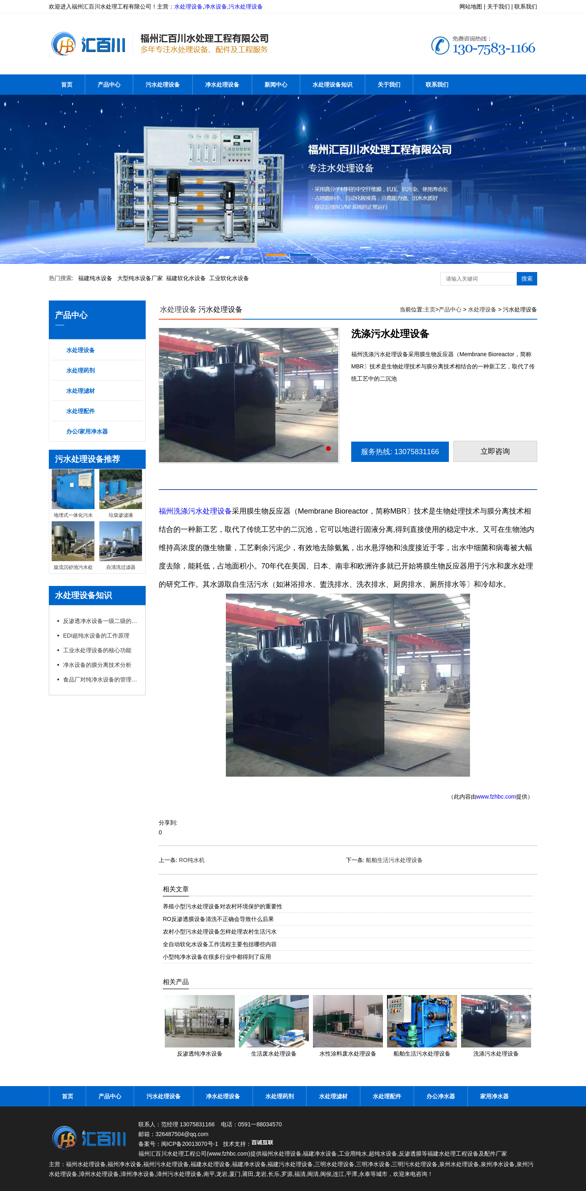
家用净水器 (494, 1096)
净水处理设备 (222, 84)
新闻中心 (276, 84)
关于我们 (389, 84)
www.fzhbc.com (496, 796)
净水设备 (215, 6)
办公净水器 (440, 1096)
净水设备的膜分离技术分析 (97, 665)
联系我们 (437, 84)
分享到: (168, 822)
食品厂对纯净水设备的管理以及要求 (101, 679)
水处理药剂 (80, 370)
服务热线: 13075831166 (400, 452)
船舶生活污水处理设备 (394, 860)
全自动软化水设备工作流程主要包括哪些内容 (220, 944)
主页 (429, 309)
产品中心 (109, 84)
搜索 (527, 278)
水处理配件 (80, 411)
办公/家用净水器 (87, 431)
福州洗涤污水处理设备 (195, 511)
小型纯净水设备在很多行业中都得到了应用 (217, 957)
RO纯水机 (192, 860)
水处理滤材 (80, 391)
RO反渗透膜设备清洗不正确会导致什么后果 (218, 919)
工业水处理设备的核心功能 (97, 650)
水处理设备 (188, 6)
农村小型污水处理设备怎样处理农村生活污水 (220, 931)
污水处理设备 (246, 6)
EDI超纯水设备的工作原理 (96, 635)
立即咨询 (495, 451)
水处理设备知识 (332, 84)
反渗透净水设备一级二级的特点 (101, 621)
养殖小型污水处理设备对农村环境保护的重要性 (222, 906)
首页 (66, 84)
